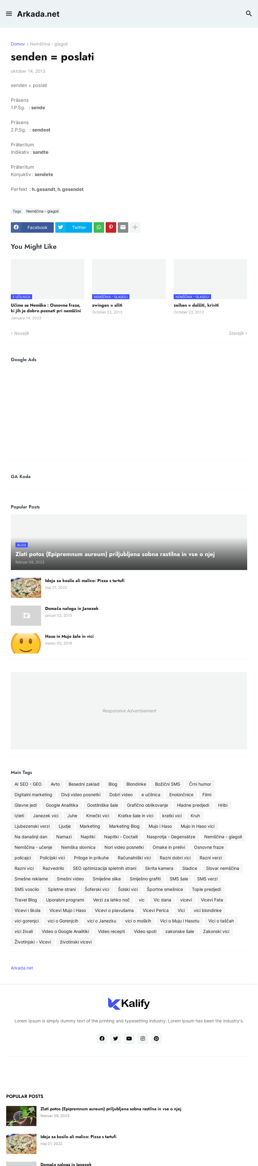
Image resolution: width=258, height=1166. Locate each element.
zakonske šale (179, 931)
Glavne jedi (26, 805)
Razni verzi (211, 857)
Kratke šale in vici (135, 815)
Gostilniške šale (102, 805)
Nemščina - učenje (33, 847)
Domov (18, 44)
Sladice (189, 868)
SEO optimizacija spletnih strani (104, 868)
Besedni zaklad (84, 784)
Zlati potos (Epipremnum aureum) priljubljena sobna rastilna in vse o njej (110, 1109)
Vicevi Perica (156, 910)
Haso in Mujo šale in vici (69, 636)
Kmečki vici (97, 815)
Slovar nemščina (222, 868)
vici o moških (138, 920)
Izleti (19, 815)
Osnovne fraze (209, 847)
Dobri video (121, 794)
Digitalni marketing (33, 794)
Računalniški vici (134, 857)
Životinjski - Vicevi (33, 941)
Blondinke (136, 784)
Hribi (222, 805)
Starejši (236, 333)
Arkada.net (38, 14)
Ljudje (65, 826)
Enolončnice (181, 794)
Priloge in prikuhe (91, 857)
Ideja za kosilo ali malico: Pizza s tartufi (85, 580)
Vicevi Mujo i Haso (67, 910)
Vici (181, 910)
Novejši (21, 333)
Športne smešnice (165, 889)
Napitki (88, 836)
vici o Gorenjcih (63, 920)
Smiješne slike (107, 878)
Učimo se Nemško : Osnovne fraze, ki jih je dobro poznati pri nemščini (46, 307)
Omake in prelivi (169, 847)
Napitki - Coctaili (121, 836)
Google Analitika (62, 805)
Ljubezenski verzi (32, 826)
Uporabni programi (65, 899)
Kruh (195, 815)
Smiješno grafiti (145, 878)
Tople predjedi (206, 889)
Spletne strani (62, 889)
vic (142, 899)
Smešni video (70, 878)
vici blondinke (208, 910)
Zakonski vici (216, 931)
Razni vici (24, 868)
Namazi (64, 836)
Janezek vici (45, 815)
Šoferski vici (97, 889)
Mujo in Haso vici (197, 826)
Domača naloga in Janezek (72, 608)
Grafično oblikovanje (147, 805)
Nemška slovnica (78, 847)
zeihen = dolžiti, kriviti (196, 305)
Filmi (206, 794)
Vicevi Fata (212, 899)
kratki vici (172, 815)
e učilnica (151, 794)
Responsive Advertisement (129, 710)
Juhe (72, 815)
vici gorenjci (27, 920)
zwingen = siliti (107, 305)
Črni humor (200, 784)
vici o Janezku (101, 920)
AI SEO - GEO (28, 784)
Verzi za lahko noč (111, 899)
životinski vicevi (76, 941)
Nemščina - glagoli (49, 44)
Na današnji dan (31, 836)
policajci (23, 857)
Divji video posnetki (80, 794)
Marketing (90, 826)
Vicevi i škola (27, 910)
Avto (55, 784)
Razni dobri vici (175, 857)
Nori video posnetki (124, 847)
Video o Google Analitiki (65, 931)
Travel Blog (26, 899)
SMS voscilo (27, 889)
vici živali (24, 931)
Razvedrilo (53, 868)
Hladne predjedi (193, 805)
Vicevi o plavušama (114, 910)
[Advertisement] (129, 410)
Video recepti (111, 931)
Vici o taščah (221, 920)
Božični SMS (167, 784)
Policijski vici (52, 857)
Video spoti (145, 931)
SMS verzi (207, 878)
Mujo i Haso (160, 826)
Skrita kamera (159, 868)
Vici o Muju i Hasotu (179, 920)
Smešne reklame (31, 878)
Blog (112, 784)
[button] (8, 14)
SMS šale (179, 878)
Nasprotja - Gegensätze (171, 836)
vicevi (186, 899)
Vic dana (162, 899)
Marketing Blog (124, 826)
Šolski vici (128, 889)
